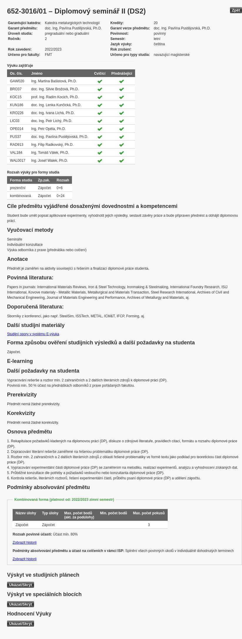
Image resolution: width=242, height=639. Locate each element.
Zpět (236, 10)
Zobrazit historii (24, 542)
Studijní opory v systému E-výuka (33, 334)
